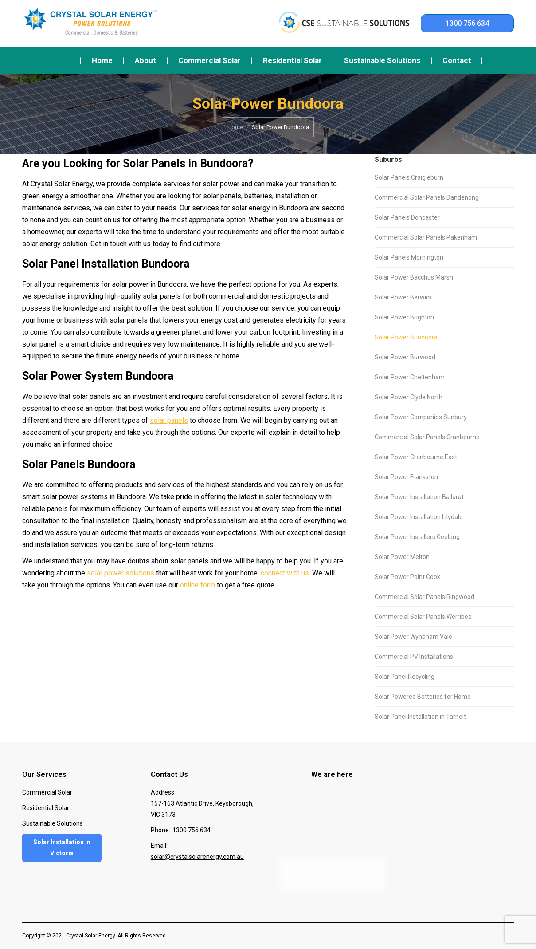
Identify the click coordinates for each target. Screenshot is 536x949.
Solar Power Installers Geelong (417, 536)
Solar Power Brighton (404, 317)
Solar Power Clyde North (408, 397)
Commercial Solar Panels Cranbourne (427, 437)
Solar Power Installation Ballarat (419, 496)
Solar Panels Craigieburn (409, 177)
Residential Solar (45, 807)
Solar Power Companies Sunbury (421, 417)
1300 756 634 (467, 23)
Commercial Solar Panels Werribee (423, 616)
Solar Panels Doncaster (407, 217)
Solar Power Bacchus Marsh (414, 277)
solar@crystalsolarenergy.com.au (197, 856)
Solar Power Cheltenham (410, 377)
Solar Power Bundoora (406, 337)
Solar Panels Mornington (409, 257)
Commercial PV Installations (414, 656)
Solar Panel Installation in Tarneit (420, 716)
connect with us (285, 573)
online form (197, 585)
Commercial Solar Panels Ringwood (424, 596)
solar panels (169, 420)
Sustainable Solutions (52, 823)
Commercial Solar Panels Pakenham (426, 237)
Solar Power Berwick (403, 297)
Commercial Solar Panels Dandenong (427, 197)
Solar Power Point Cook (407, 576)
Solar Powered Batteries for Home (423, 696)
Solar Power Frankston (406, 476)
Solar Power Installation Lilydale (419, 516)
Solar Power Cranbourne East (416, 457)
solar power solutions (120, 573)
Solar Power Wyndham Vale (413, 636)
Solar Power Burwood (405, 357)
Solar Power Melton (402, 556)
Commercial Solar (47, 792)
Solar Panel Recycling (404, 676)
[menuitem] (102, 60)
